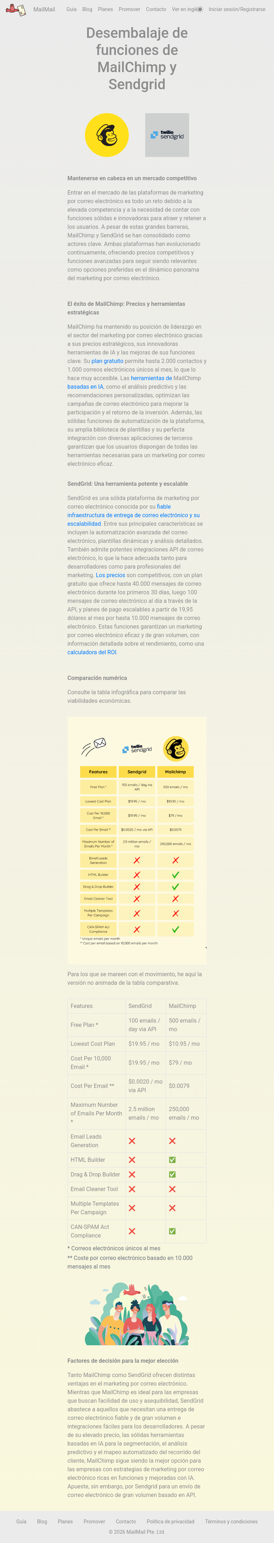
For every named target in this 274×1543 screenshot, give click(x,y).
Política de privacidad (170, 1521)
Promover (129, 9)
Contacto (156, 9)
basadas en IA (85, 386)
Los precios (110, 575)
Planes (105, 9)
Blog (87, 9)
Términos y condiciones (231, 1521)
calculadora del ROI (91, 652)
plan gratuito (107, 361)
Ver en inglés (186, 9)
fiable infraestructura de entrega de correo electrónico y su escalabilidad (133, 515)
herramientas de (151, 378)
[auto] (200, 9)
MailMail (30, 10)
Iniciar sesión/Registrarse (237, 9)
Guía (71, 9)
